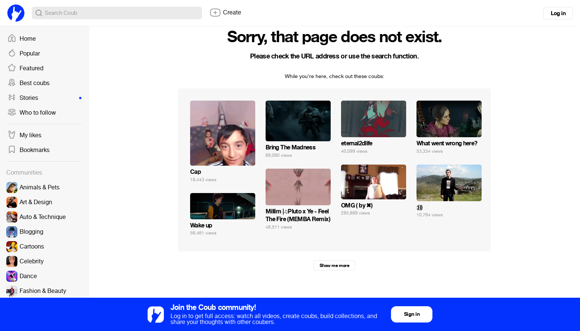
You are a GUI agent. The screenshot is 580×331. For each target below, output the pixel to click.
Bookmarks (28, 150)
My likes (24, 135)
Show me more (334, 265)
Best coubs (28, 83)
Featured (25, 68)
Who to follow (31, 113)
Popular (23, 53)
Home (21, 39)
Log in (558, 13)
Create (225, 12)
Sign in (411, 314)
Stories (44, 98)
